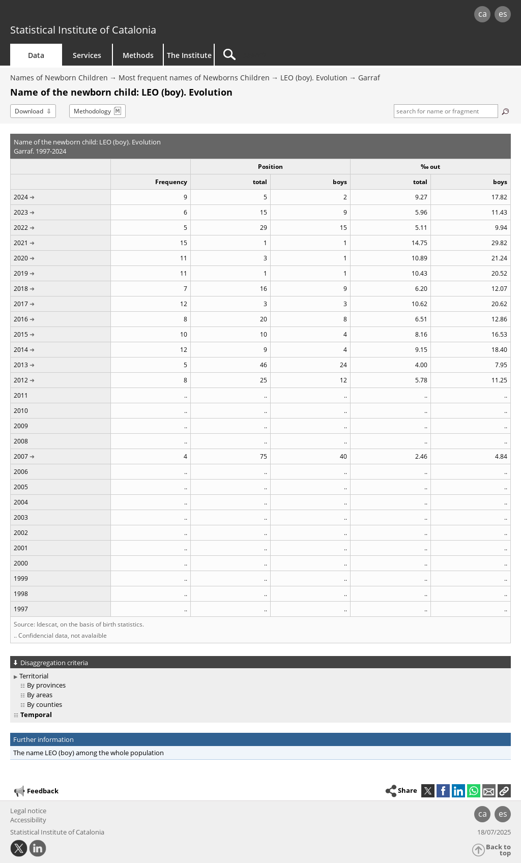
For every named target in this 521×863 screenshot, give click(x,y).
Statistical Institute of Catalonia (83, 30)
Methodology (92, 111)
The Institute (189, 55)
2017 (21, 304)
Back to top (498, 850)
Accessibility (28, 819)
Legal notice (28, 810)
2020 (21, 258)
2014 (21, 349)
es (503, 13)
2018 (21, 288)
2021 (21, 243)
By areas (39, 694)
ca (482, 13)
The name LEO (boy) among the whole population (88, 752)
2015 (21, 334)
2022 (21, 227)
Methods (138, 55)
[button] (504, 790)
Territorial (33, 675)
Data (36, 55)
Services (87, 55)
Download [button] (29, 111)
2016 (21, 319)
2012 (21, 380)
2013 (21, 365)
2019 (21, 273)
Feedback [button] (36, 791)
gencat (110, 15)
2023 (21, 212)
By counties (44, 704)
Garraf (369, 77)
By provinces (46, 685)
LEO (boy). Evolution (314, 77)
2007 (21, 456)
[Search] (301, 55)
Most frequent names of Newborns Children (194, 77)
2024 (21, 197)
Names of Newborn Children (59, 77)
